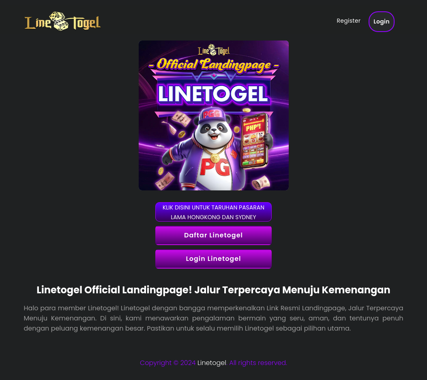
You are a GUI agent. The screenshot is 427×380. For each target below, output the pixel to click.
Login (381, 22)
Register (348, 21)
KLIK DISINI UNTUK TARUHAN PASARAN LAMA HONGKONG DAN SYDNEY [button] (213, 212)
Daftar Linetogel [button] (213, 235)
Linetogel (211, 362)
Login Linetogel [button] (213, 258)
